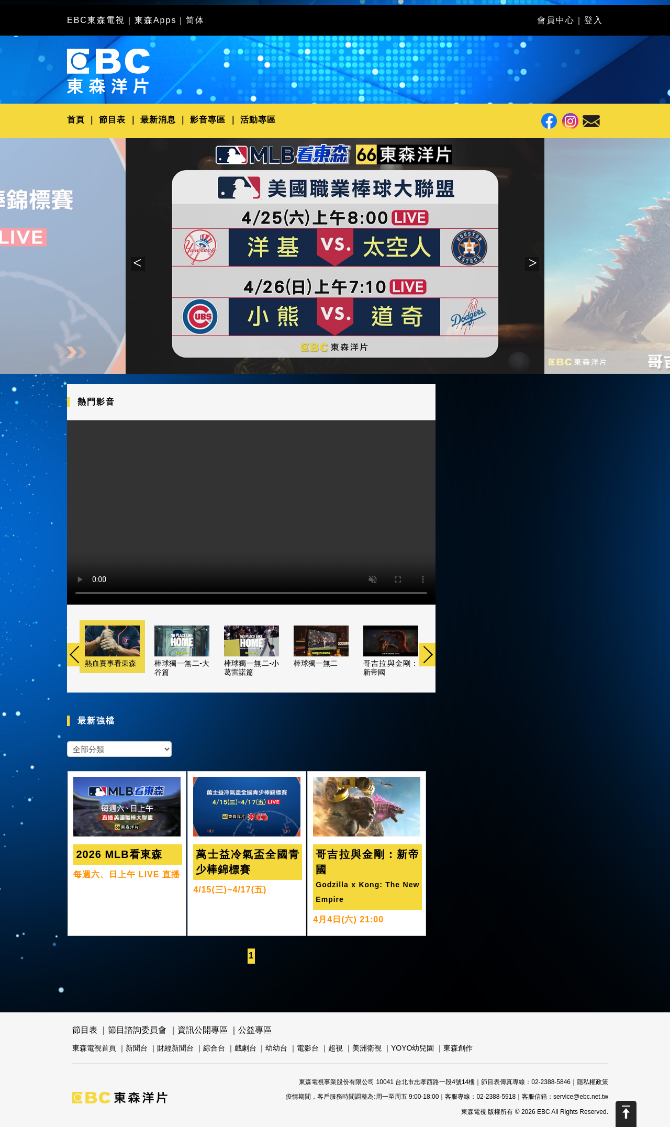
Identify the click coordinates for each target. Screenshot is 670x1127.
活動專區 (258, 119)
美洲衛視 (367, 1048)
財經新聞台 (175, 1048)
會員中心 (556, 20)
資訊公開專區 (202, 1029)
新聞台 (137, 1048)
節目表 (112, 119)
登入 (593, 20)
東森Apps (155, 20)
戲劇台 (245, 1048)
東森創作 (458, 1048)
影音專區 (208, 119)
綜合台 (214, 1048)
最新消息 (158, 119)
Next (532, 264)
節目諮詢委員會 (137, 1029)
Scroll (626, 1114)
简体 (195, 20)
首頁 (76, 119)
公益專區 (255, 1029)
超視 (335, 1048)
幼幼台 (276, 1048)
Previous (138, 264)
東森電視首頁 (94, 1048)
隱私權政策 (592, 1082)
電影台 (308, 1048)
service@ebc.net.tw (580, 1096)
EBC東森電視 (96, 20)
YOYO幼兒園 (412, 1048)
